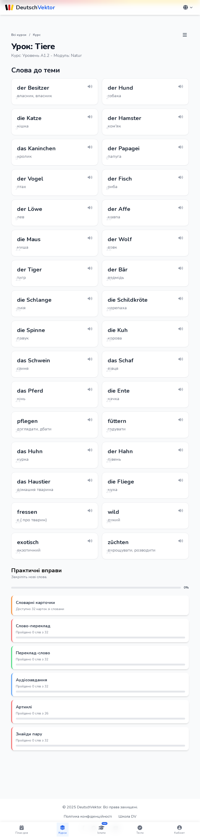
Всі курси (18, 35)
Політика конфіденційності (88, 816)
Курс (37, 35)
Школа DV (127, 816)
